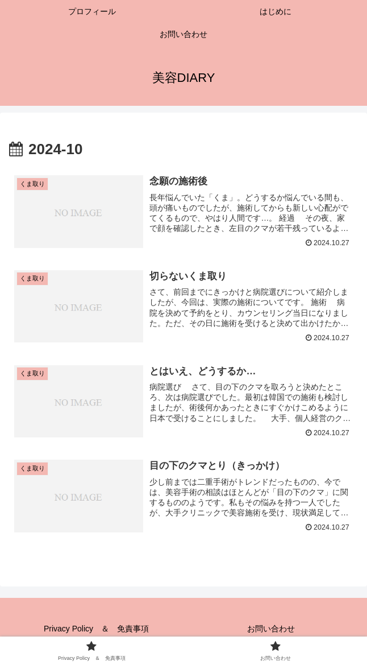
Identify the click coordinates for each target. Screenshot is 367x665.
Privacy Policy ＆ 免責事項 (96, 628)
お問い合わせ (271, 628)
